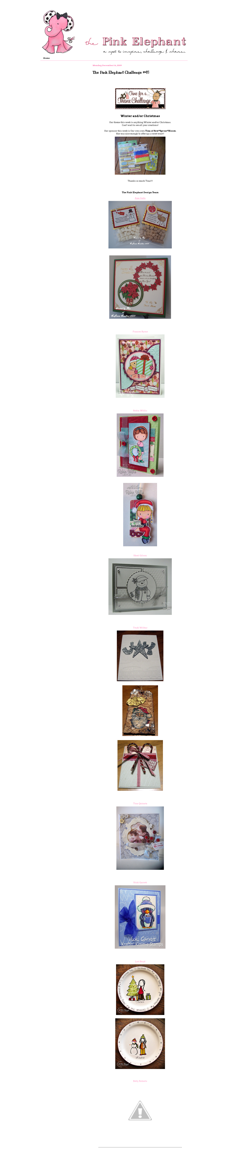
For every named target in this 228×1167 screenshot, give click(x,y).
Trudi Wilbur (140, 628)
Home (46, 58)
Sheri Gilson (140, 555)
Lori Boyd (140, 961)
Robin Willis (140, 410)
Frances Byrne (140, 331)
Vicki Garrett (140, 882)
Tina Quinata (140, 803)
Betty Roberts (140, 1081)
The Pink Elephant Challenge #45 (121, 72)
